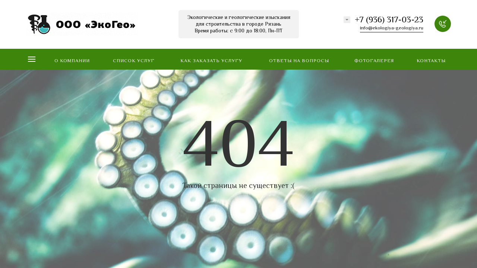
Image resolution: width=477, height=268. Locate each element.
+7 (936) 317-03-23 (389, 20)
